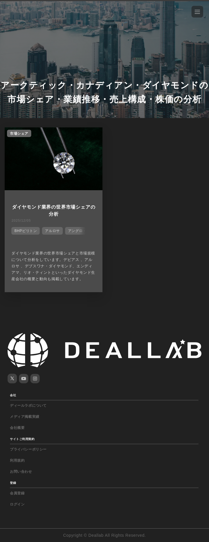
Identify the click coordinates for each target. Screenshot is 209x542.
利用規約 (17, 460)
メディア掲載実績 (24, 417)
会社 (13, 395)
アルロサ (52, 231)
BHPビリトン (25, 231)
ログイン (17, 504)
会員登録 (17, 493)
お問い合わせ (21, 472)
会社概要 (17, 428)
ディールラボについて (28, 406)
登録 (13, 482)
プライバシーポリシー (28, 449)
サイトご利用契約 (22, 439)
